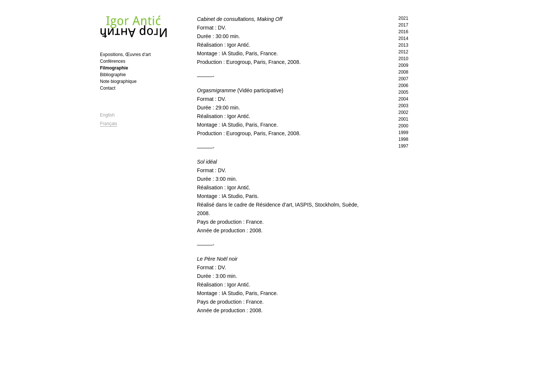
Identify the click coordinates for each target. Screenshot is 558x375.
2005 (403, 92)
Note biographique (118, 81)
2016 (403, 31)
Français (108, 123)
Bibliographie (113, 74)
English (107, 115)
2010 (403, 58)
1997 (403, 146)
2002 (403, 112)
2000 (403, 125)
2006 (403, 85)
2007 (403, 78)
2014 (403, 38)
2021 (403, 18)
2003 (403, 105)
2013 (403, 45)
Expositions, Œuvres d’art (125, 54)
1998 (403, 139)
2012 (403, 52)
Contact (107, 88)
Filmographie (114, 68)
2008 (403, 72)
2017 (403, 25)
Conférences (112, 61)
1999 (403, 132)
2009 (403, 65)
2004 (403, 99)
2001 (403, 119)
